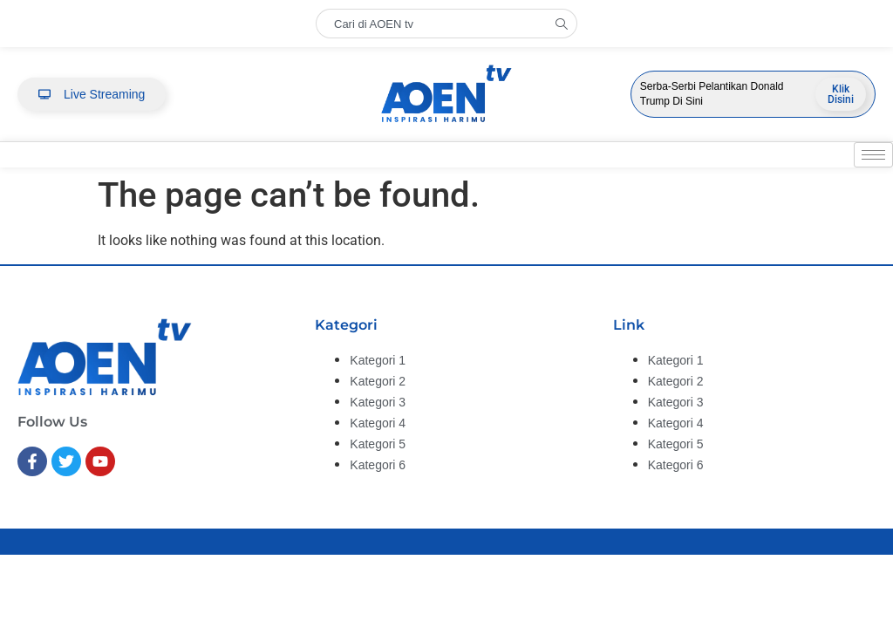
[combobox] (435, 23)
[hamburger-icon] (873, 154)
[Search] (566, 23)
